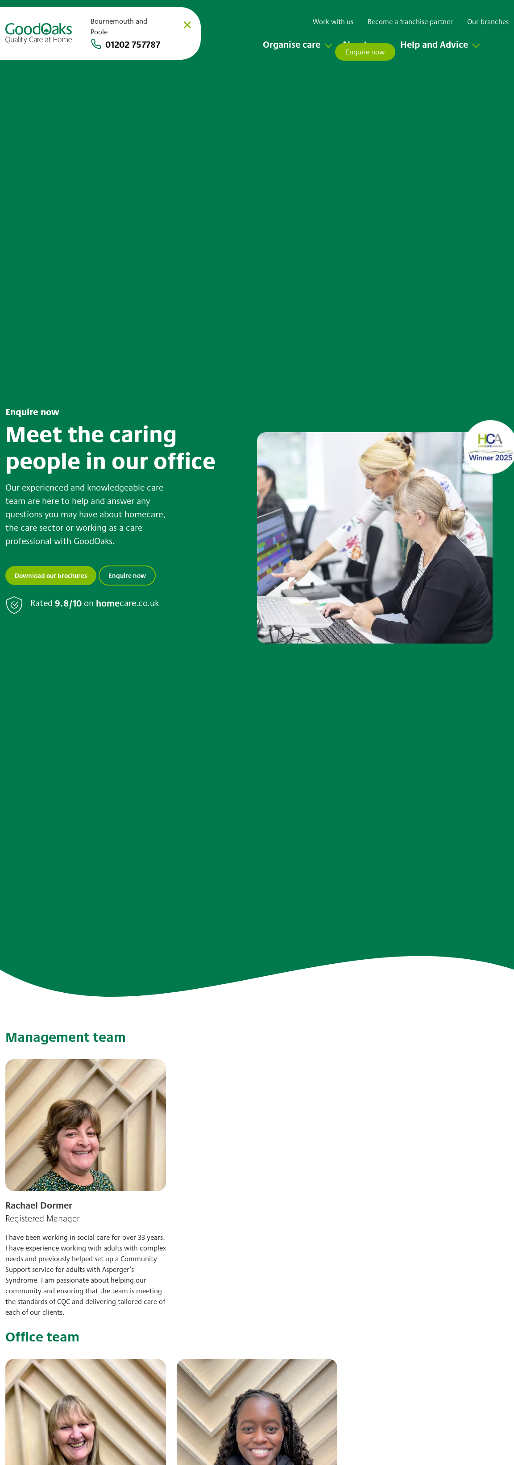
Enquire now (127, 575)
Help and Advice (434, 44)
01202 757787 (132, 44)
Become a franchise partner (410, 22)
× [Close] (187, 24)
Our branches (488, 22)
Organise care (291, 44)
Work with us (333, 22)
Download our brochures (51, 575)
